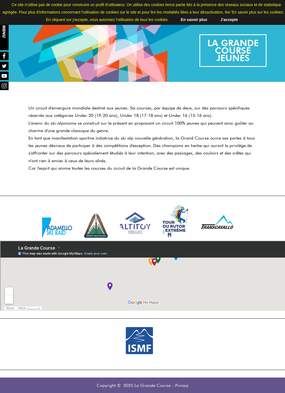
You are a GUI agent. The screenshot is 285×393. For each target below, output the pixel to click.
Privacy (181, 385)
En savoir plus (194, 19)
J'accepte (229, 19)
